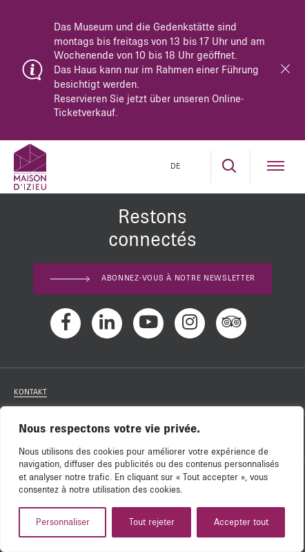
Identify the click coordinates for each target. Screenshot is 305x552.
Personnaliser (63, 522)
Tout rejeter (152, 522)
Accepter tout (241, 522)
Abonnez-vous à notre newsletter (152, 278)
